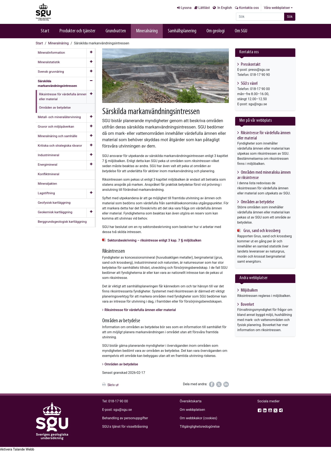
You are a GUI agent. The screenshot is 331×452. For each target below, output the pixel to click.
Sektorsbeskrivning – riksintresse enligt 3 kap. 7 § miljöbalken (154, 240)
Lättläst (204, 8)
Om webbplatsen (192, 410)
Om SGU (241, 31)
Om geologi (215, 31)
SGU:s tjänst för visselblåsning (125, 427)
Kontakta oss (249, 8)
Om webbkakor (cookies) (198, 418)
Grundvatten (116, 31)
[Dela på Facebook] (211, 384)
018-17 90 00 (118, 401)
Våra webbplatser (277, 8)
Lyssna (186, 8)
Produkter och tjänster (77, 31)
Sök (290, 17)
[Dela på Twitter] (219, 384)
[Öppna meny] (91, 53)
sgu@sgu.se (122, 410)
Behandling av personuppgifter (125, 418)
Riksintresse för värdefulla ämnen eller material (140, 310)
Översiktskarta (190, 401)
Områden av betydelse (121, 364)
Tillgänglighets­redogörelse (200, 427)
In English (224, 8)
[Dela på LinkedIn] (226, 384)
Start (45, 31)
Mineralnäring (147, 31)
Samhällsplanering (182, 31)
